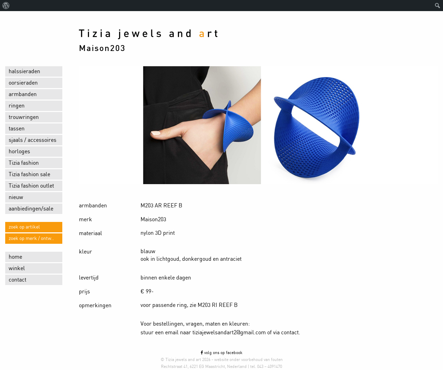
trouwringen (24, 117)
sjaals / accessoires (32, 140)
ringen (17, 106)
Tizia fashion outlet (31, 186)
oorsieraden (23, 83)
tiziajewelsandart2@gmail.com (229, 332)
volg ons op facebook (221, 353)
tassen (17, 128)
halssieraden (24, 71)
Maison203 (102, 48)
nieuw (16, 197)
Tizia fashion (24, 163)
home (15, 257)
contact (17, 280)
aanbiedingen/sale (31, 209)
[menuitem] (6, 5)
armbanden (23, 94)
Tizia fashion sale (29, 174)
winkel (17, 268)
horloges (19, 151)
